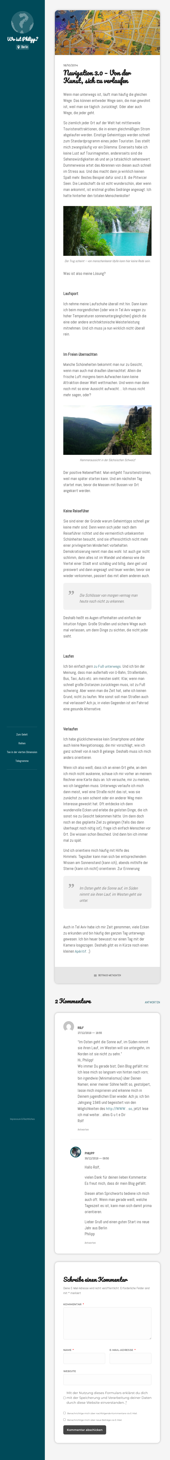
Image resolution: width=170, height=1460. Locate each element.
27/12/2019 (90, 1033)
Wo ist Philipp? (22, 27)
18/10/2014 (70, 65)
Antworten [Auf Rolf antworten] (83, 1129)
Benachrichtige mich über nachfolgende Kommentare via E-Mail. (102, 1413)
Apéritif (80, 951)
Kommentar (73, 1304)
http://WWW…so (119, 1108)
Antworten (152, 1002)
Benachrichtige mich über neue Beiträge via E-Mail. (94, 1419)
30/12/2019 (97, 1158)
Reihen (21, 743)
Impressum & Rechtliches (22, 1119)
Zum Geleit (22, 735)
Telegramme (22, 761)
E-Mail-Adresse (123, 1349)
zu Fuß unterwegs (107, 666)
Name (68, 1349)
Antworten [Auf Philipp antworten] (90, 1242)
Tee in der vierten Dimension (22, 752)
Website (69, 1370)
